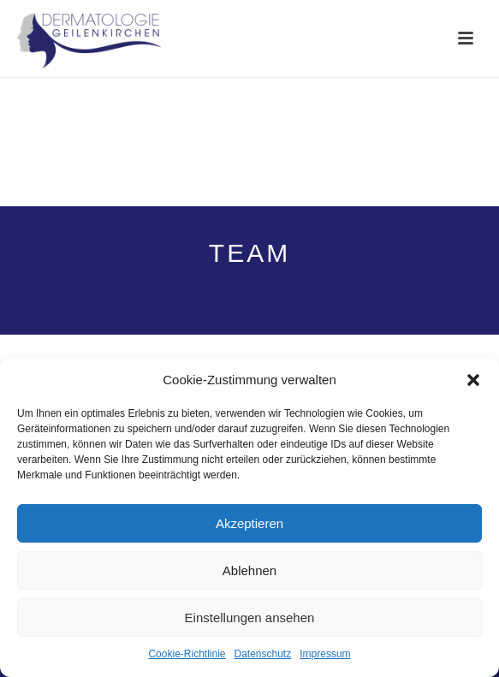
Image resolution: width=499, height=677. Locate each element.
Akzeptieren (249, 523)
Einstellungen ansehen (250, 617)
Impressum (325, 654)
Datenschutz (263, 654)
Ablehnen (249, 570)
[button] (473, 380)
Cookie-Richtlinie (186, 654)
